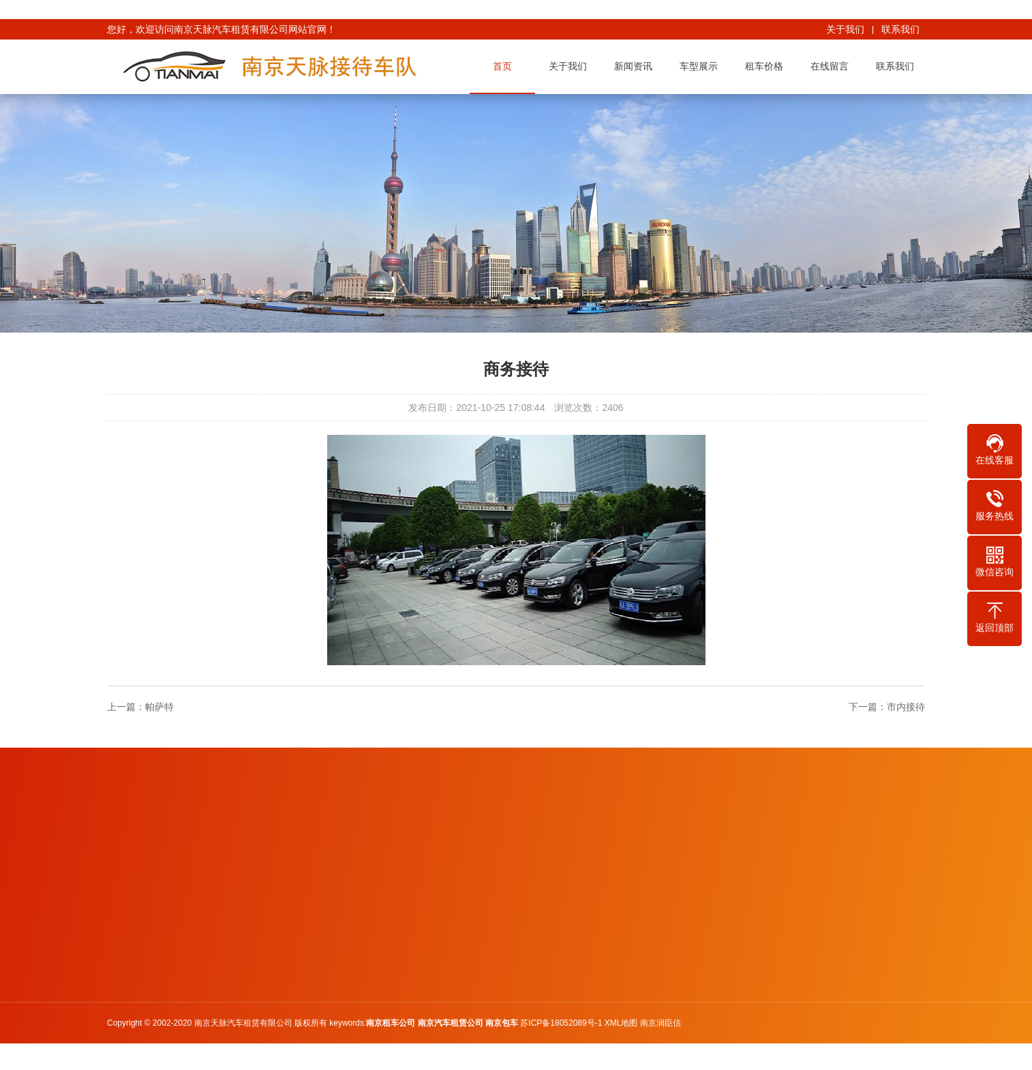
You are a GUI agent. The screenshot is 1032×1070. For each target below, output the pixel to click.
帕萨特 (159, 706)
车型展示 (701, 66)
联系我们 (900, 29)
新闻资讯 (636, 66)
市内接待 (906, 706)
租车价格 (767, 66)
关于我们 (845, 29)
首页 (505, 66)
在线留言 (832, 66)
